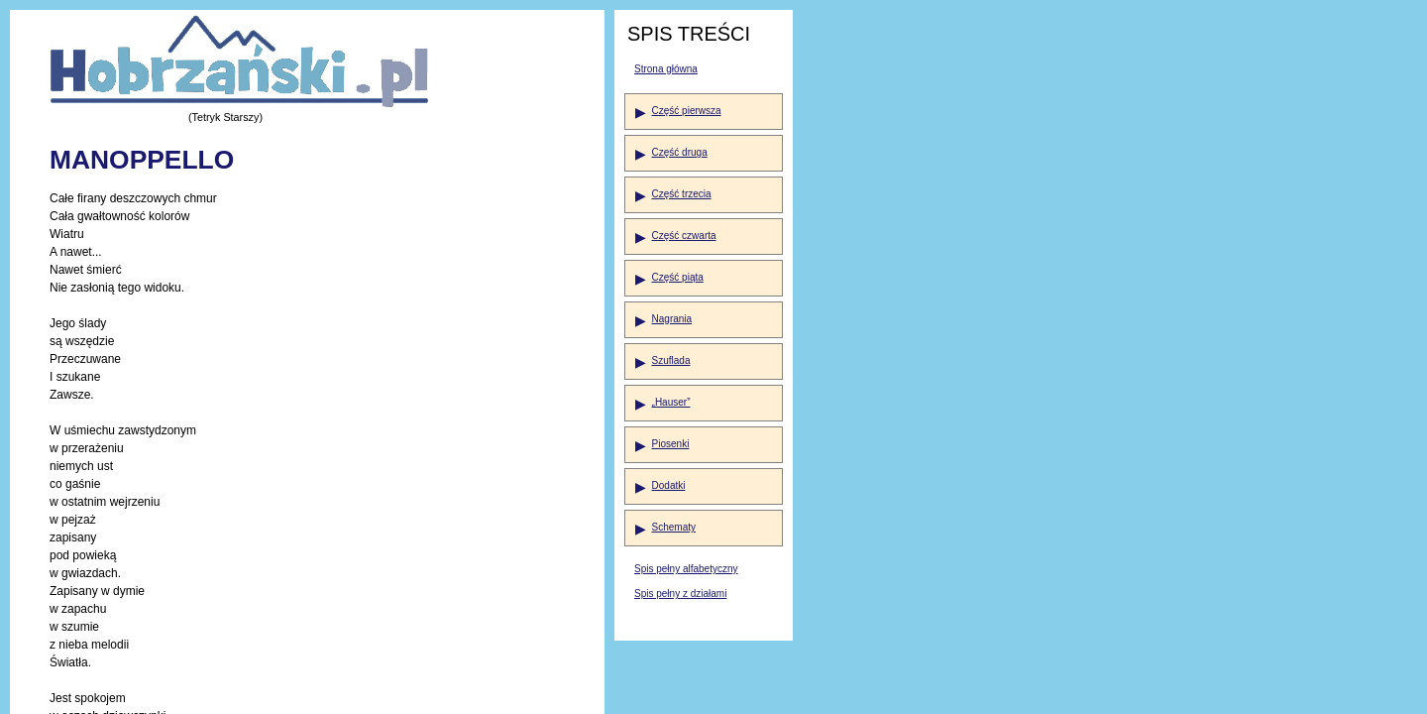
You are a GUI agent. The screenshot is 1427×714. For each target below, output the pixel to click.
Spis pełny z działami (680, 593)
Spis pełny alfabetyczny (686, 568)
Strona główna (666, 68)
